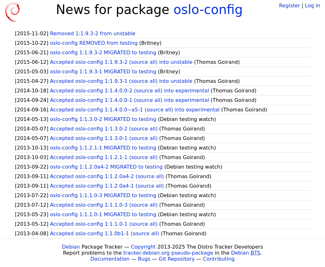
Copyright (143, 247)
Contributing (219, 259)
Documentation (109, 259)
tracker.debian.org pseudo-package (168, 253)
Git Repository (177, 259)
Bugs (144, 259)
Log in (312, 6)
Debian (71, 247)
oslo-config (207, 9)
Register (289, 6)
